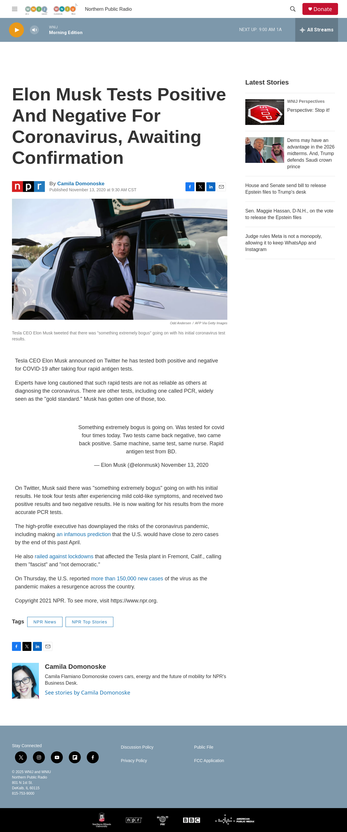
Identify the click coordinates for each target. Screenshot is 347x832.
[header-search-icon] (293, 9)
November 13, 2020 (184, 465)
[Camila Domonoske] (25, 681)
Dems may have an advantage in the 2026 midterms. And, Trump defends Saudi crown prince (310, 153)
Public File (204, 747)
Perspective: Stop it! (308, 110)
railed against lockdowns (63, 556)
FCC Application (209, 760)
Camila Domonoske (80, 183)
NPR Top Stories (89, 622)
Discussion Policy (137, 747)
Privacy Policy (134, 760)
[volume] (34, 30)
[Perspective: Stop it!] (264, 112)
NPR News (45, 622)
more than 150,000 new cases (127, 579)
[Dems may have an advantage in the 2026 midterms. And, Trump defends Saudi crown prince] (264, 150)
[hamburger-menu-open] (14, 9)
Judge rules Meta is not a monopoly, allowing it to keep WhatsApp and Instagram (283, 243)
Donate (322, 9)
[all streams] (316, 30)
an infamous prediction (84, 534)
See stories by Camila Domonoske (87, 692)
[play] (16, 30)
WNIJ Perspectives (306, 101)
